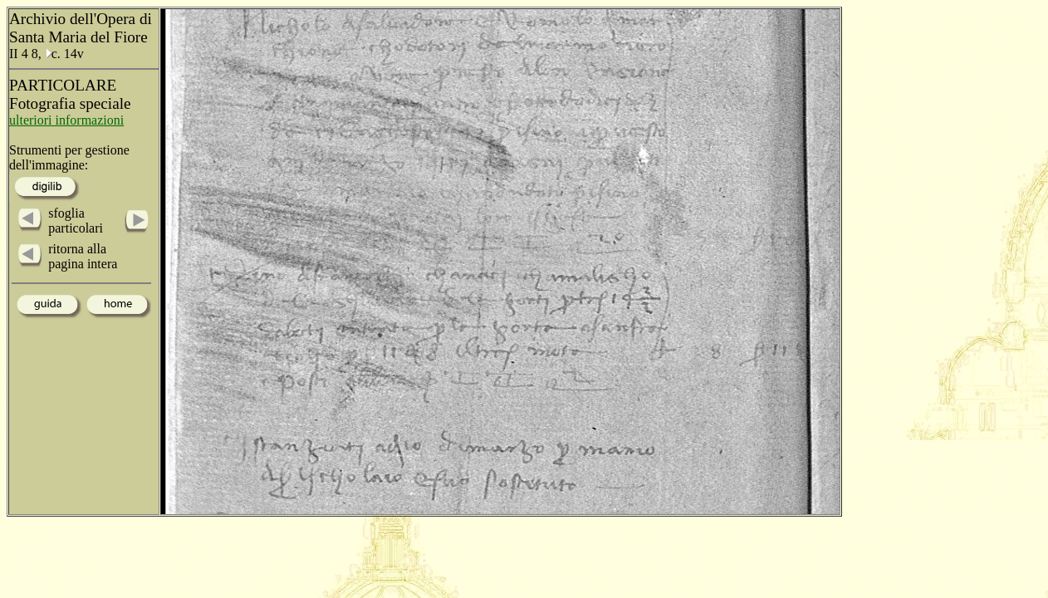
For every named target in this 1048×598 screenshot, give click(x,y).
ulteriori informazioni (66, 120)
